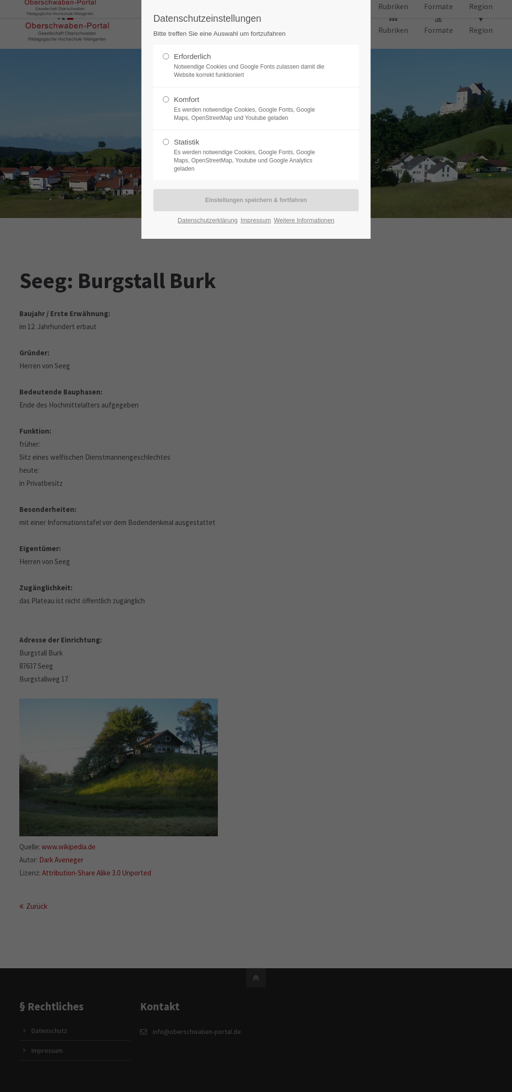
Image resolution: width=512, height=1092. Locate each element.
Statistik (252, 155)
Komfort (252, 108)
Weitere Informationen (304, 220)
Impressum (256, 220)
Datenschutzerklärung (208, 220)
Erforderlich (252, 65)
